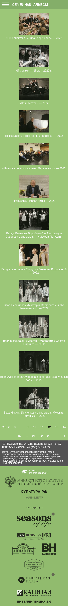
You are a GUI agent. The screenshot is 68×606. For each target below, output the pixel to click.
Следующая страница (64, 436)
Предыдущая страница (4, 427)
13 (56, 427)
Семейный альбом (30, 4)
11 (41, 427)
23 (48, 436)
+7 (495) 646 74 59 (38, 447)
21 (33, 436)
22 (41, 436)
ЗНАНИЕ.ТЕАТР (34, 497)
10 (34, 427)
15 (19, 436)
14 (64, 427)
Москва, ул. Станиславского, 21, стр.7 (36, 443)
